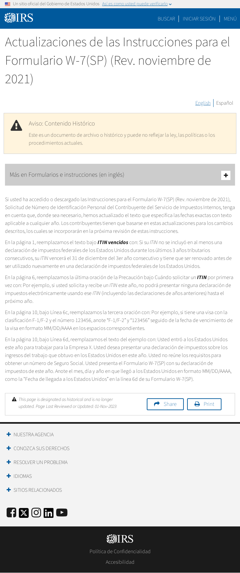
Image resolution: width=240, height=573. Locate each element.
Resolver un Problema (40, 462)
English (203, 103)
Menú (230, 19)
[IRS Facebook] (11, 513)
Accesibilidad (120, 562)
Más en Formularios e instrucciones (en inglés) (120, 175)
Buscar (166, 19)
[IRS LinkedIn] (49, 515)
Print (209, 404)
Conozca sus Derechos (41, 448)
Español (224, 103)
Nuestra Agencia (34, 434)
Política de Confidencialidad (120, 551)
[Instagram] (36, 513)
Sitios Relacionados (38, 490)
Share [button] (170, 404)
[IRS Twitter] (24, 515)
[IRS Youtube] (61, 513)
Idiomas (23, 476)
